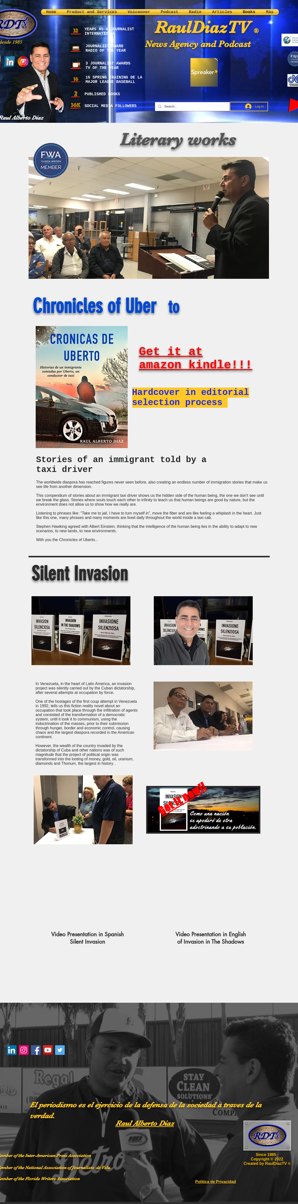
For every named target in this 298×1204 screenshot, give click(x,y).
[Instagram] (24, 1050)
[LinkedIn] (11, 1050)
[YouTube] (48, 1050)
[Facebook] (36, 1050)
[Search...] (191, 106)
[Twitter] (60, 1050)
